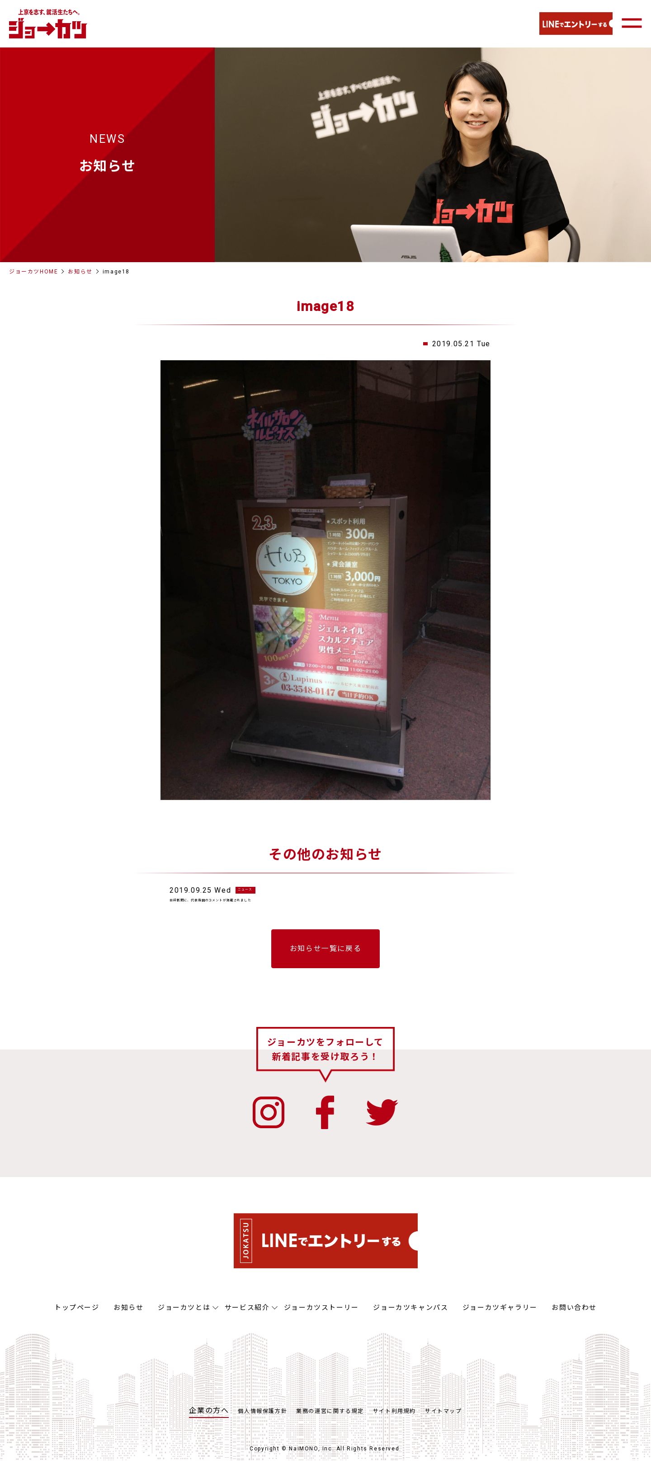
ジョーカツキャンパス (410, 1316)
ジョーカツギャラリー (500, 1316)
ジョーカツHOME (33, 271)
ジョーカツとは (184, 1316)
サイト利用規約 (394, 1420)
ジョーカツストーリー (321, 1316)
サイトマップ (443, 1420)
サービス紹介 (247, 1316)
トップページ (76, 1316)
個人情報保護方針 (262, 1420)
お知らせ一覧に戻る (325, 957)
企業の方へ (209, 1419)
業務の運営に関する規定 (330, 1420)
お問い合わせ (574, 1316)
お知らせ (80, 271)
